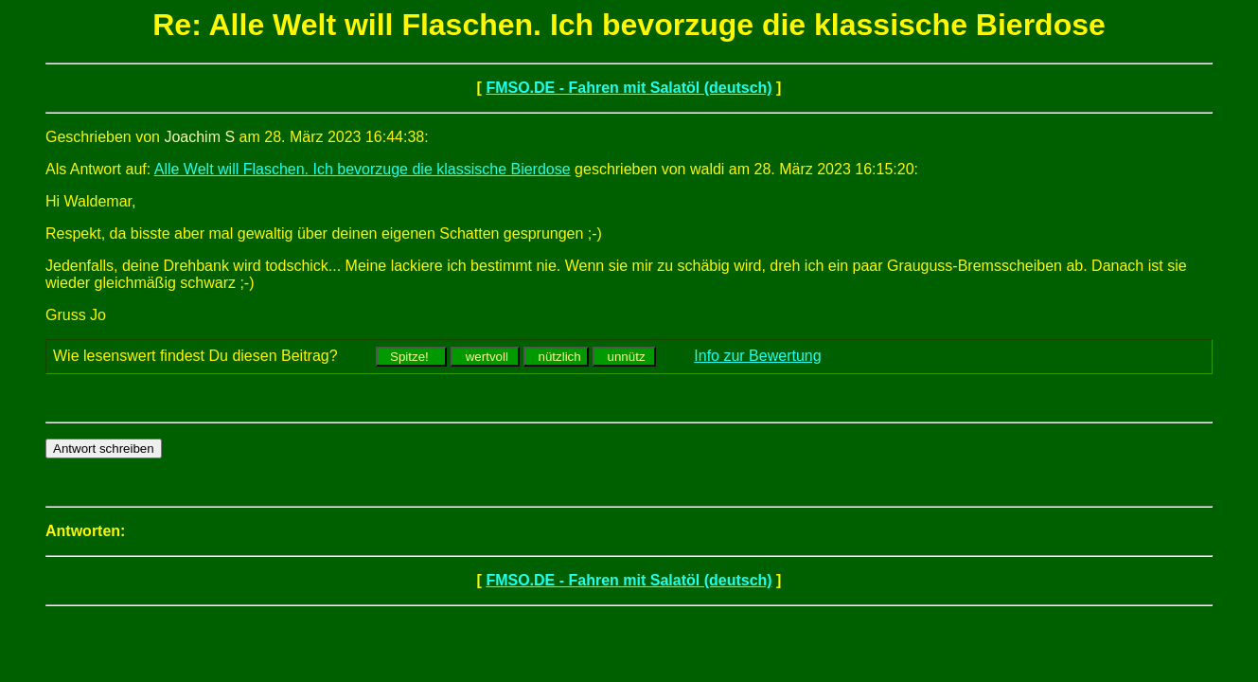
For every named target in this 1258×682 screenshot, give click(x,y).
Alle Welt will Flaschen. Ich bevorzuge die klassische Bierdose (362, 169)
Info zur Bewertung (757, 356)
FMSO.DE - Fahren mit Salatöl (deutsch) (628, 88)
